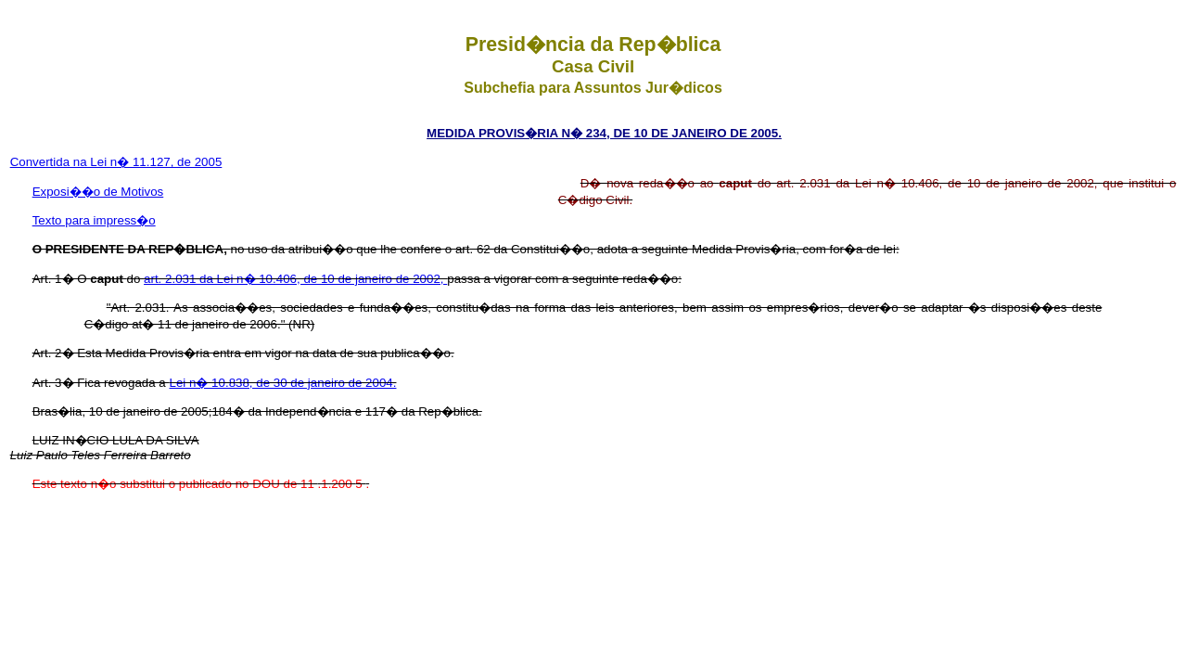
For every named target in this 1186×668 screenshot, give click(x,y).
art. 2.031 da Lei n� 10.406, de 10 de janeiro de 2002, (295, 279)
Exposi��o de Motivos (98, 192)
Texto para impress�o (94, 220)
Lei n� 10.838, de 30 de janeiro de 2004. (283, 383)
